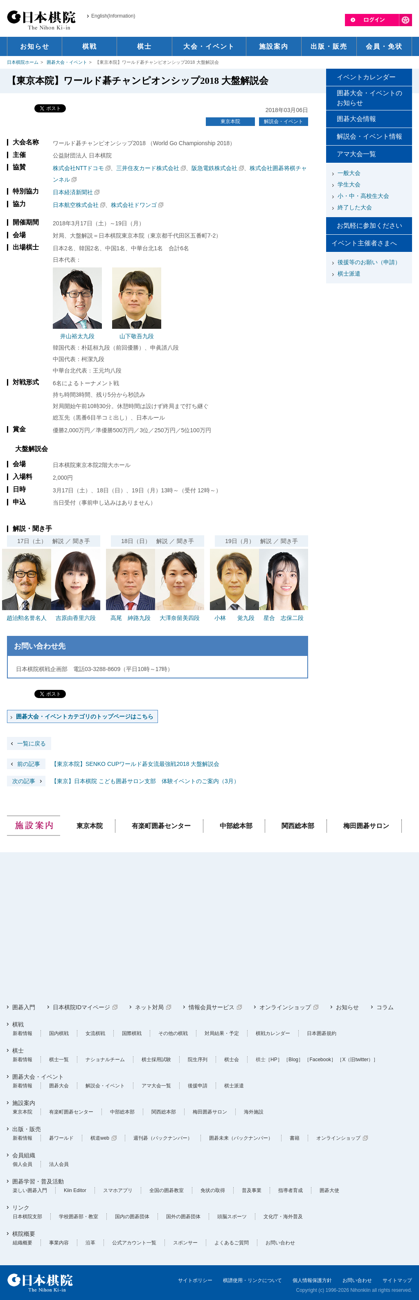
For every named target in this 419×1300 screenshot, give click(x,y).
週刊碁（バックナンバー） (162, 1138)
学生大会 (349, 184)
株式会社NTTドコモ (78, 168)
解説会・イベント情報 (369, 136)
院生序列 (197, 1059)
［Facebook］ (320, 1059)
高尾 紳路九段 (130, 618)
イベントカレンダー (366, 77)
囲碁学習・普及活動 (38, 1181)
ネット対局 (149, 1007)
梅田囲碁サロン (366, 825)
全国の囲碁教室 (166, 1190)
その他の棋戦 (173, 1033)
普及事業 (251, 1190)
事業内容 (59, 1243)
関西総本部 (298, 825)
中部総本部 (236, 825)
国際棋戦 (132, 1033)
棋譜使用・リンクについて (252, 1280)
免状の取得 (212, 1190)
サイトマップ (397, 1280)
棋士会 (231, 1059)
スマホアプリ (118, 1190)
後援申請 (197, 1086)
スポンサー (185, 1243)
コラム (385, 1007)
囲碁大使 (329, 1190)
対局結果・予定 (222, 1033)
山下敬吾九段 (136, 336)
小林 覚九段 (234, 618)
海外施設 (254, 1112)
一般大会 (349, 173)
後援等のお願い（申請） (369, 262)
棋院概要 (23, 1233)
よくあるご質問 (231, 1243)
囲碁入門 (23, 1007)
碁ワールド (61, 1138)
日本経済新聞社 (73, 192)
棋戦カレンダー (273, 1033)
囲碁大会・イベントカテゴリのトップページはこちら (84, 716)
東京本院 (230, 121)
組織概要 (22, 1243)
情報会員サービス (211, 1007)
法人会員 (59, 1164)
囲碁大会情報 (356, 118)
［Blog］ (293, 1059)
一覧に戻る (31, 743)
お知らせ (347, 1007)
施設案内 (23, 1103)
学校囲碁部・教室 (78, 1216)
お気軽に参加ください (369, 225)
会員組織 (23, 1155)
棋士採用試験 (156, 1059)
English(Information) (113, 16)
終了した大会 (355, 207)
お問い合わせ (280, 1243)
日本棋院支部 (27, 1216)
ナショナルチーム (105, 1059)
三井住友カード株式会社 (147, 168)
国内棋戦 (59, 1033)
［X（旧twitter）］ (357, 1059)
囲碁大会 (59, 1086)
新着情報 (22, 1033)
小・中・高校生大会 (363, 196)
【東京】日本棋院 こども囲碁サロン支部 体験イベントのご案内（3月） (123, 781)
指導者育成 (290, 1190)
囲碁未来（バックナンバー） (241, 1138)
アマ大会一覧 (356, 153)
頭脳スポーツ (232, 1216)
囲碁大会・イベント (67, 62)
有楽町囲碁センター (161, 825)
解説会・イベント (283, 121)
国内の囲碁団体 (132, 1216)
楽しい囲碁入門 (30, 1190)
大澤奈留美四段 (180, 618)
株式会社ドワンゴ (134, 205)
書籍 (295, 1138)
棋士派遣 (349, 273)
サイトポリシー (195, 1280)
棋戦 (18, 1024)
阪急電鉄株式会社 (214, 168)
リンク (20, 1207)
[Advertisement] (369, 338)
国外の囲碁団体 (183, 1216)
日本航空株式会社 (76, 205)
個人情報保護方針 (312, 1280)
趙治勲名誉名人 (27, 618)
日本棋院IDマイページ (81, 1007)
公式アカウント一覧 (134, 1243)
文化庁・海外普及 (283, 1216)
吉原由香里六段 (76, 618)
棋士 (18, 1050)
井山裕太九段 (77, 336)
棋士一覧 (59, 1059)
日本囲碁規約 (321, 1033)
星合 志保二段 (284, 618)
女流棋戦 (95, 1033)
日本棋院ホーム (22, 62)
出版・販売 (26, 1129)
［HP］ (274, 1059)
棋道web (99, 1138)
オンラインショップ (285, 1007)
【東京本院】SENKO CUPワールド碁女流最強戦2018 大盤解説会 (113, 764)
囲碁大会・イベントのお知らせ (369, 98)
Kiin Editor (75, 1190)
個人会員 (22, 1164)
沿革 (90, 1243)
